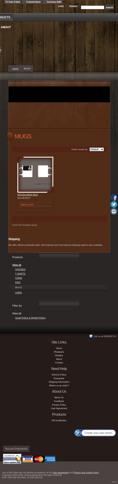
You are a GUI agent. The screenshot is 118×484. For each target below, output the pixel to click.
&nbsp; (35, 175)
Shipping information (59, 382)
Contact (59, 362)
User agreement (60, 472)
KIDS (17, 282)
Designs (59, 355)
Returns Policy (59, 374)
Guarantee (59, 378)
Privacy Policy (59, 405)
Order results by (79, 149)
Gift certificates (59, 420)
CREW (18, 278)
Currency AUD (54, 2)
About (6, 27)
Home (15, 68)
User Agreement (59, 408)
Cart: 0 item (14, 2)
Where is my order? (59, 385)
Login (61, 6)
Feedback (59, 401)
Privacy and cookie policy (86, 472)
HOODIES (20, 269)
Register (73, 6)
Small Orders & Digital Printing (30, 318)
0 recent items (33, 2)
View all (16, 265)
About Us (59, 397)
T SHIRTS (20, 273)
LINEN (18, 292)
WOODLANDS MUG (27, 194)
